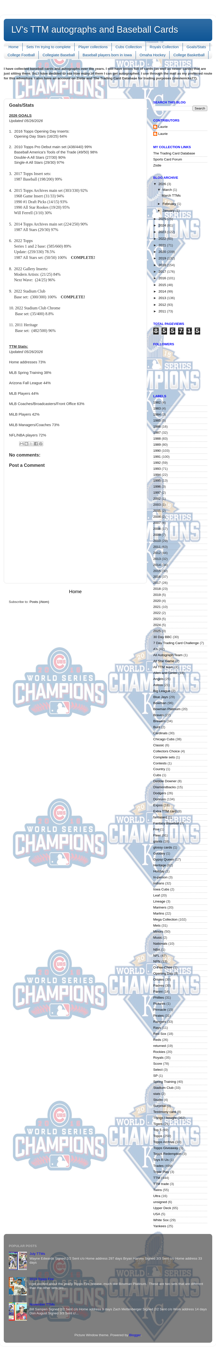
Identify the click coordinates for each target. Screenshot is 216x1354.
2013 (162, 298)
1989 (157, 444)
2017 (162, 271)
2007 (157, 523)
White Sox (161, 1220)
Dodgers (159, 793)
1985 (157, 420)
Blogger (135, 1335)
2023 (162, 232)
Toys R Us (161, 1160)
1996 (157, 486)
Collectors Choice (166, 751)
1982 (157, 402)
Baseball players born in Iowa (107, 55)
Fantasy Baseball (166, 823)
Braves (158, 715)
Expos (158, 805)
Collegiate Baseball (58, 55)
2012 (162, 305)
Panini (158, 991)
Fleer (157, 835)
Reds (157, 1040)
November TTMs (42, 1304)
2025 (162, 219)
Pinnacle (159, 1009)
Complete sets (164, 757)
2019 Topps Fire (41, 1279)
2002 (157, 498)
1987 (157, 432)
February (170, 204)
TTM (156, 1178)
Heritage (159, 865)
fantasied (160, 817)
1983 (157, 408)
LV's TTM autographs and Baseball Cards (94, 29)
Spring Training (164, 1082)
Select (158, 1069)
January (169, 210)
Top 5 (157, 1130)
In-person (160, 877)
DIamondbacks (164, 787)
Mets (156, 925)
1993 (157, 469)
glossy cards (162, 847)
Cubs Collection (129, 47)
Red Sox (159, 1034)
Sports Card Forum (167, 159)
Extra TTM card (165, 811)
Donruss (159, 799)
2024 (162, 225)
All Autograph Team (168, 655)
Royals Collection (164, 47)
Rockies (159, 1052)
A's (155, 649)
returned (159, 1046)
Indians (158, 883)
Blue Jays (160, 697)
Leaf (156, 895)
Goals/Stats (196, 47)
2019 (162, 258)
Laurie (163, 127)
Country (159, 769)
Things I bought (165, 1118)
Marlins (158, 913)
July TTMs (37, 1254)
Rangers (159, 1022)
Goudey (159, 853)
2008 (157, 529)
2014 (162, 291)
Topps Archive (163, 1142)
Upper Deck (162, 1208)
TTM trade (161, 1184)
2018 (162, 265)
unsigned (160, 1202)
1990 (157, 451)
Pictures (159, 1003)
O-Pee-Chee (162, 967)
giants (157, 841)
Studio (158, 1100)
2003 (157, 504)
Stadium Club (163, 1088)
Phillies (158, 997)
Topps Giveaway (165, 1148)
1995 (157, 480)
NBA (156, 949)
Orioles (158, 979)
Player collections (93, 47)
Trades (158, 1166)
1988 (157, 438)
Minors (158, 931)
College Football (21, 55)
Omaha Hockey (153, 55)
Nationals (160, 943)
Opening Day (163, 973)
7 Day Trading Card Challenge (176, 643)
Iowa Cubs (161, 889)
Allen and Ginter (165, 673)
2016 (162, 278)
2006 (157, 517)
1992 (157, 463)
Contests (160, 763)
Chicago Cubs (164, 739)
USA (156, 1214)
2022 (162, 239)
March (168, 190)
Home (14, 47)
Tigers (158, 1124)
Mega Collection (165, 919)
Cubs (157, 775)
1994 (157, 475)
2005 (157, 511)
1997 (157, 492)
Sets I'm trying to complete (48, 47)
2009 (157, 535)
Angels (158, 679)
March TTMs (171, 195)
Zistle (157, 165)
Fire (156, 829)
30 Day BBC (162, 637)
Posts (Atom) (39, 602)
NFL (156, 955)
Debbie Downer (165, 781)
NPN (156, 961)
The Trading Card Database (174, 153)
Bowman (160, 703)
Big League (161, 691)
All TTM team (163, 667)
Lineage (159, 901)
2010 (157, 541)
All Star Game (163, 661)
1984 (157, 414)
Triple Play (161, 1172)
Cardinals (160, 733)
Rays (157, 1028)
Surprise (159, 1106)
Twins (157, 1190)
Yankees (159, 1226)
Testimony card (164, 1112)
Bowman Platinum (167, 709)
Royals (158, 1057)
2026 (162, 184)
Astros (158, 685)
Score (157, 1063)
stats (156, 1094)
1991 (157, 457)
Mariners (160, 907)
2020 (162, 252)
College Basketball (188, 55)
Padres (158, 985)
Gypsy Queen (163, 859)
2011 (162, 311)
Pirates (158, 1016)
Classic (158, 745)
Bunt (156, 727)
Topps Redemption (167, 1154)
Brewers (159, 721)
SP (155, 1076)
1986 (157, 426)
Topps (157, 1136)
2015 (162, 285)
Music (157, 937)
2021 (162, 245)
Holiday (159, 871)
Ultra (156, 1196)
